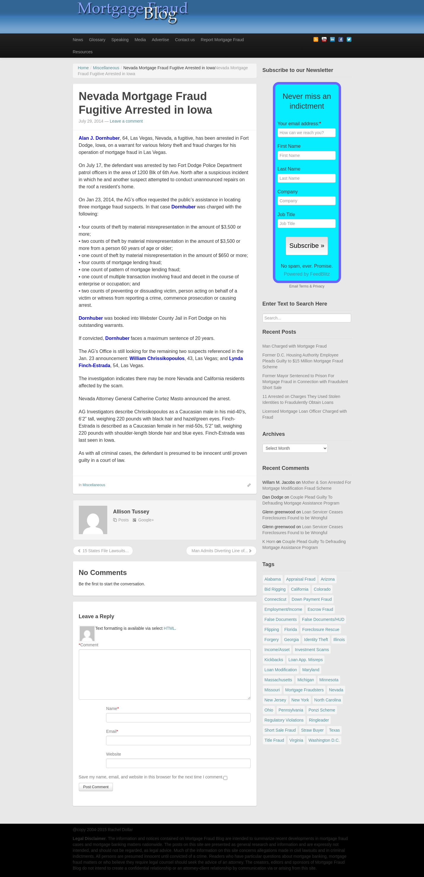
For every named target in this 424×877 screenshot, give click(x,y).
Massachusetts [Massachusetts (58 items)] (278, 679)
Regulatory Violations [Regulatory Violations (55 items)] (284, 720)
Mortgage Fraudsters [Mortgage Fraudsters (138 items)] (304, 690)
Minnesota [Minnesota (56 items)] (329, 679)
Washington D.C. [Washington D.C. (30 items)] (324, 740)
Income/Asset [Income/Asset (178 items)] (277, 649)
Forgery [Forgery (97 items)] (272, 639)
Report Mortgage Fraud (222, 39)
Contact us (185, 39)
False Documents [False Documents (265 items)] (281, 619)
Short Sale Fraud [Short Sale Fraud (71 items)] (280, 730)
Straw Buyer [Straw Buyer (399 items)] (312, 730)
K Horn (269, 541)
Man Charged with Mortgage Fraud (295, 346)
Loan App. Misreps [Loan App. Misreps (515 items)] (305, 659)
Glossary (97, 39)
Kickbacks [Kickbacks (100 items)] (274, 659)
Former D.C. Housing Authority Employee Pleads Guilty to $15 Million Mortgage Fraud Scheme (303, 361)
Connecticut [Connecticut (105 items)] (276, 599)
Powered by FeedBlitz (307, 274)
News (78, 39)
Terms (303, 286)
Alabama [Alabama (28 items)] (273, 579)
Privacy (318, 286)
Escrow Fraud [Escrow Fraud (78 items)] (320, 609)
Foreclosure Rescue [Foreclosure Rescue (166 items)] (320, 629)
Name (111, 708)
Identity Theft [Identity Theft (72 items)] (316, 639)
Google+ (146, 520)
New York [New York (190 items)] (300, 700)
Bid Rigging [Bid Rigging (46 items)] (275, 589)
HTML (169, 628)
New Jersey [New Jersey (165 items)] (275, 700)
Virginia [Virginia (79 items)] (296, 740)
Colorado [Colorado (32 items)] (322, 589)
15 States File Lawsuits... (103, 550)
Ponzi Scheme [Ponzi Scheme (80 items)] (321, 710)
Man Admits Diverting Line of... (221, 550)
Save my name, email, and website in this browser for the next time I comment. (151, 777)
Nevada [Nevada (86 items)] (336, 690)
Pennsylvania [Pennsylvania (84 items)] (291, 710)
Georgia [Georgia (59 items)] (291, 639)
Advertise (160, 39)
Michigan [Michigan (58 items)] (305, 679)
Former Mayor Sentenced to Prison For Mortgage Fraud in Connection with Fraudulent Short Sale (305, 381)
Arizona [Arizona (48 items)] (328, 579)
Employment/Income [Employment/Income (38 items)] (284, 609)
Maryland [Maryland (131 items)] (310, 669)
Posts (124, 520)
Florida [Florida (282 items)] (290, 629)
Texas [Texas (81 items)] (334, 730)
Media (140, 39)
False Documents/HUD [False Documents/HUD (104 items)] (323, 619)
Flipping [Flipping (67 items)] (272, 629)
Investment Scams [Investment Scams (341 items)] (312, 649)
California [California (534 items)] (299, 589)
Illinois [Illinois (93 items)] (339, 639)
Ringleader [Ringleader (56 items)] (319, 720)
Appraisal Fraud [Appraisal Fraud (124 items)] (301, 579)
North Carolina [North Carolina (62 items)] (327, 700)
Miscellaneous (94, 485)
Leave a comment (126, 121)
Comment (88, 645)
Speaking (120, 39)
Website (113, 754)
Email (111, 731)
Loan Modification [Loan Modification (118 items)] (281, 669)
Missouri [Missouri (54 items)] (272, 690)
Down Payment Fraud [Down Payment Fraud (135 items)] (312, 599)
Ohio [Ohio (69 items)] (269, 710)
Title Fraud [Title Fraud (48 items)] (274, 740)
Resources (83, 51)
